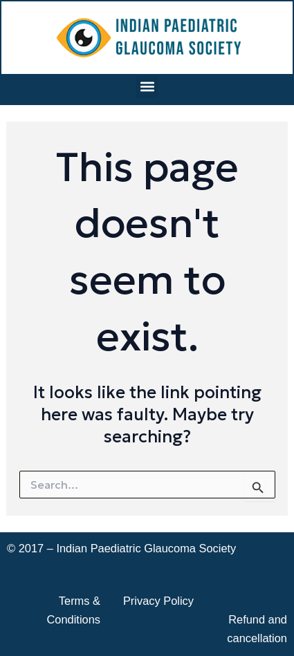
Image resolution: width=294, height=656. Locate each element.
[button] (147, 86)
